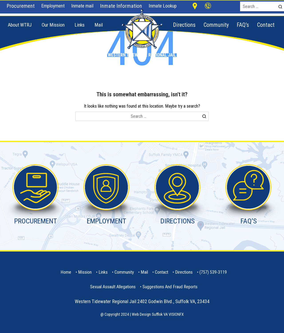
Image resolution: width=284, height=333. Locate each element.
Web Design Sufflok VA (150, 314)
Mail (99, 25)
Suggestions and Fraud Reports (169, 286)
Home (66, 272)
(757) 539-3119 (213, 272)
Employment (53, 6)
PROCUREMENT (35, 221)
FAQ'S (249, 221)
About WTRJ (20, 25)
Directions (184, 272)
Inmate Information (121, 6)
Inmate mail (82, 6)
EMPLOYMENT (106, 221)
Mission (85, 272)
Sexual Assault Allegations (113, 286)
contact (161, 272)
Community (124, 272)
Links (80, 25)
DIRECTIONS (177, 221)
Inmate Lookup (163, 6)
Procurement (21, 6)
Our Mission (53, 25)
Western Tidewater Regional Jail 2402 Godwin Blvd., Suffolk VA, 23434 (142, 301)
